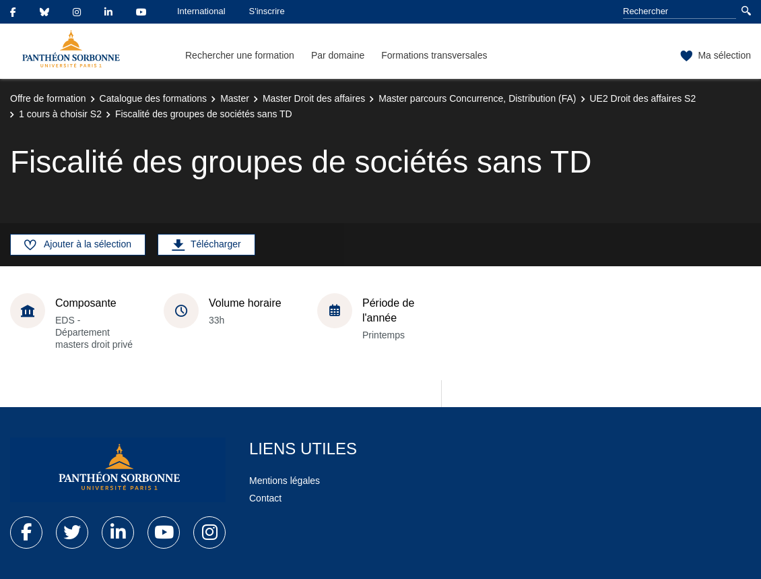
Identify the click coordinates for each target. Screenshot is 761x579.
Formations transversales (434, 55)
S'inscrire (267, 11)
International (201, 11)
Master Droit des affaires (314, 98)
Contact (265, 498)
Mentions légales (284, 480)
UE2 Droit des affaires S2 (643, 98)
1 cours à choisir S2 (60, 114)
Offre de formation (48, 98)
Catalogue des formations (153, 98)
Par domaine (337, 55)
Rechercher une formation (239, 55)
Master (234, 98)
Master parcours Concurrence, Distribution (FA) (477, 98)
